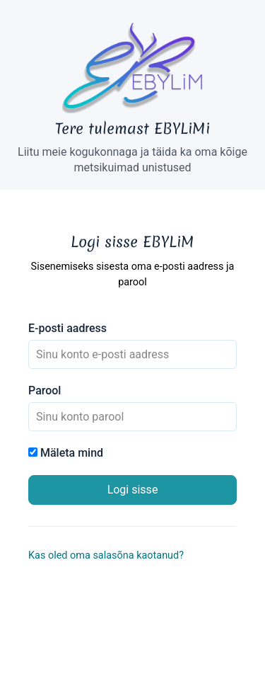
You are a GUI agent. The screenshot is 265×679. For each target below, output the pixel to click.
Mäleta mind (65, 453)
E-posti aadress (67, 328)
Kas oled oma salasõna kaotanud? (106, 555)
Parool (44, 390)
